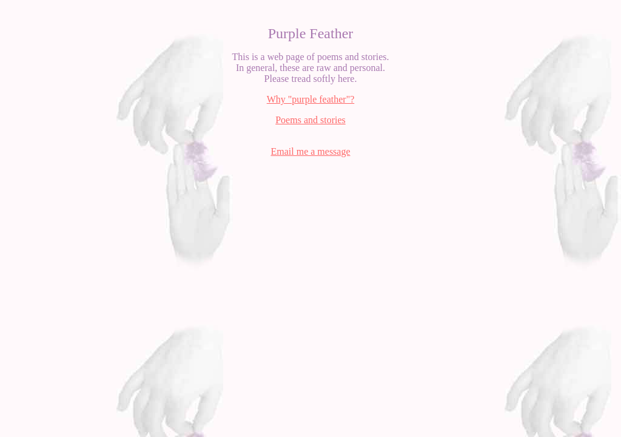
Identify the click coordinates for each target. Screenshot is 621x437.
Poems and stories (310, 120)
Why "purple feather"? (311, 99)
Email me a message (310, 151)
